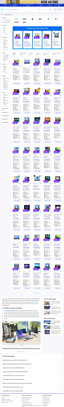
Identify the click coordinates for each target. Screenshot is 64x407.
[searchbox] (20, 9)
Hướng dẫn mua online (5, 399)
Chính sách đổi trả (25, 400)
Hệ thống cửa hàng (45, 399)
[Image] (32, 2)
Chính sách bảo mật (46, 402)
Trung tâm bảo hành (46, 400)
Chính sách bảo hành (26, 399)
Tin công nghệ (45, 404)
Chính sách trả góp (4, 402)
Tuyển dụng (44, 405)
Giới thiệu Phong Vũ (46, 397)
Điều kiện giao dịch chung (26, 397)
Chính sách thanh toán (26, 402)
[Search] (35, 9)
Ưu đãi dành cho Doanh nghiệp (7, 400)
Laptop (3, 298)
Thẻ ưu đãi (3, 397)
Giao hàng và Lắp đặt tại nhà (27, 404)
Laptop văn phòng (8, 310)
